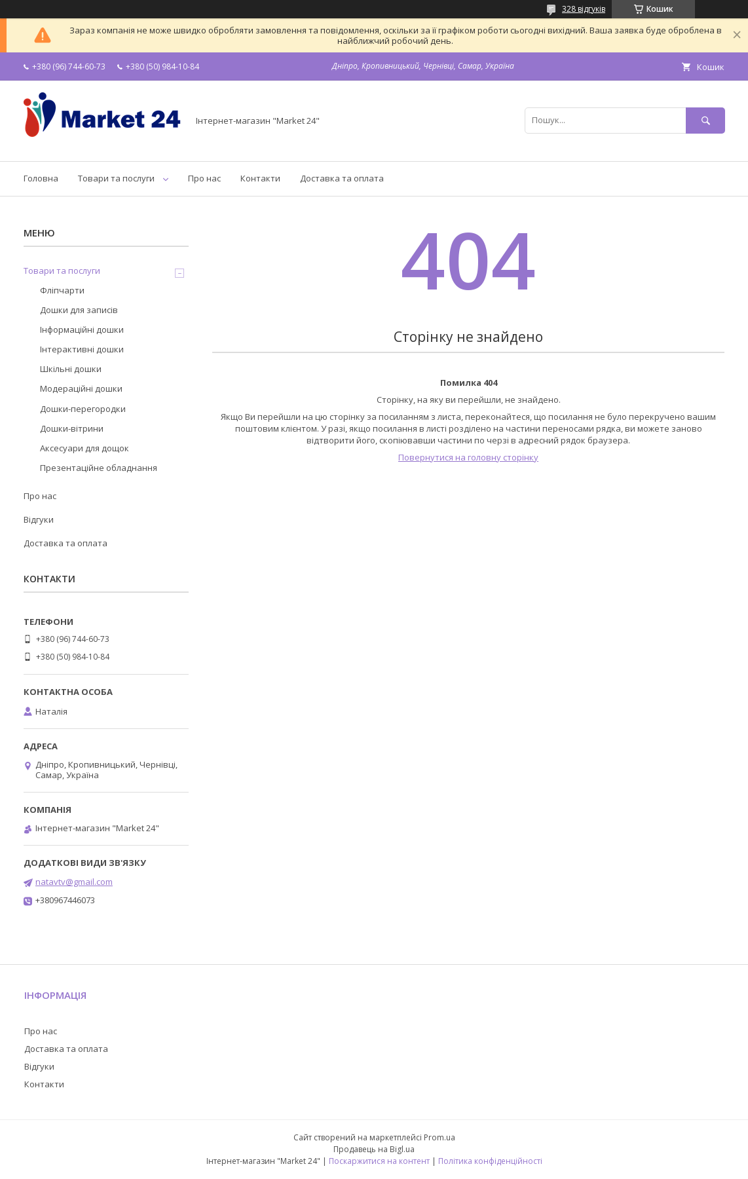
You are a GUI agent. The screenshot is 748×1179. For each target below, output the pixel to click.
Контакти (260, 178)
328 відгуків (583, 8)
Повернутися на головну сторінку (468, 457)
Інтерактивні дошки (82, 349)
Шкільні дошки (71, 369)
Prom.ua (439, 1137)
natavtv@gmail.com (74, 881)
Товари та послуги (116, 178)
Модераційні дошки (81, 388)
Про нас (204, 178)
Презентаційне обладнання (98, 468)
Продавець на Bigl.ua (374, 1149)
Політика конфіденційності (490, 1161)
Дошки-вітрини (71, 428)
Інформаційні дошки (82, 329)
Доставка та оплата (342, 178)
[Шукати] (705, 120)
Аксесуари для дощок (84, 448)
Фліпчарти (62, 290)
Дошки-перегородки (83, 409)
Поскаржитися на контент (379, 1161)
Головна (41, 178)
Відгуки (39, 519)
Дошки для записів (79, 310)
